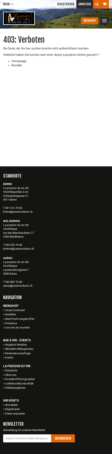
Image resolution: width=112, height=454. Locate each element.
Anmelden (84, 4)
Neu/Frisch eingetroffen (19, 318)
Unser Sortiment (15, 310)
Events (9, 357)
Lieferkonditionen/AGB (19, 383)
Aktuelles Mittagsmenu (19, 348)
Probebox (11, 323)
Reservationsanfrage (18, 353)
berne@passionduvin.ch (18, 211)
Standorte (11, 370)
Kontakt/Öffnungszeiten (20, 379)
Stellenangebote (15, 387)
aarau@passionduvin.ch (17, 285)
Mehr (6, 4)
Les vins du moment (17, 327)
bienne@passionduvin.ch (18, 248)
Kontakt (17, 65)
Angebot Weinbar (16, 344)
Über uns (10, 374)
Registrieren (65, 4)
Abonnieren (63, 438)
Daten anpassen (15, 413)
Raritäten (10, 314)
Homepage (19, 61)
